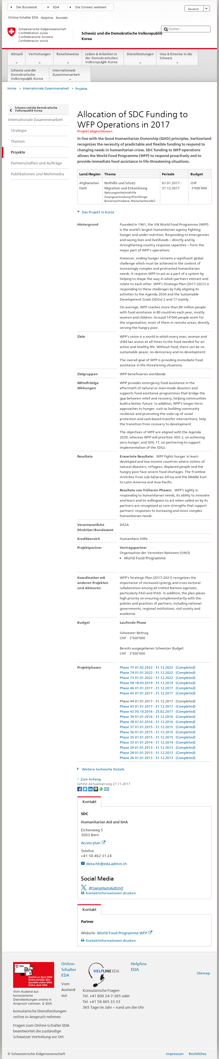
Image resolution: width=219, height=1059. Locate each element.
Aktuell (16, 58)
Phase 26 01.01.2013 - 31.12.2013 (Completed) (157, 758)
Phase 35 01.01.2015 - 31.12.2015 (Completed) (157, 737)
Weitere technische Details (102, 769)
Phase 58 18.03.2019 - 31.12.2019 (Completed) (157, 683)
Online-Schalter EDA (68, 969)
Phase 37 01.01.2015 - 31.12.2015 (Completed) (157, 727)
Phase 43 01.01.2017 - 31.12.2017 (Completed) (157, 706)
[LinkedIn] (91, 788)
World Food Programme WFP (124, 933)
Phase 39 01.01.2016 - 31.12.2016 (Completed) (157, 716)
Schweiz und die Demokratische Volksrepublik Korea (28, 75)
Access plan (93, 843)
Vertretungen (39, 58)
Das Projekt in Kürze (97, 212)
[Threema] (96, 788)
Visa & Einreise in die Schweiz (177, 58)
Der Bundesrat (26, 7)
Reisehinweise (68, 58)
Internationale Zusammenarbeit (70, 75)
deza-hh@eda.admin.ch (106, 863)
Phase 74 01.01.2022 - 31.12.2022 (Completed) (157, 672)
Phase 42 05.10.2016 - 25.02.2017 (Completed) (157, 711)
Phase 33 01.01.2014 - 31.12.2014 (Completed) (157, 742)
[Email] (106, 788)
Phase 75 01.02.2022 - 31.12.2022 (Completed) (157, 667)
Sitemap (203, 973)
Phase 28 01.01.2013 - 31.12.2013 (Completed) (157, 752)
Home (11, 88)
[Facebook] (80, 788)
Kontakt (87, 801)
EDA (56, 7)
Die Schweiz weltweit (90, 7)
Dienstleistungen (140, 58)
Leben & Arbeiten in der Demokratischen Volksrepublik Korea (102, 59)
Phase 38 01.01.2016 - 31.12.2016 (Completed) (157, 722)
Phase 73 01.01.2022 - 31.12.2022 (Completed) (157, 677)
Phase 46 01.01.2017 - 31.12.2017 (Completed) (157, 688)
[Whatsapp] (101, 788)
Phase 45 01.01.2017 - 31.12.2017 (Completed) (157, 693)
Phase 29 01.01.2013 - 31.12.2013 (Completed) (157, 747)
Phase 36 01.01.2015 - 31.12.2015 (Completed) (157, 732)
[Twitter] (85, 788)
